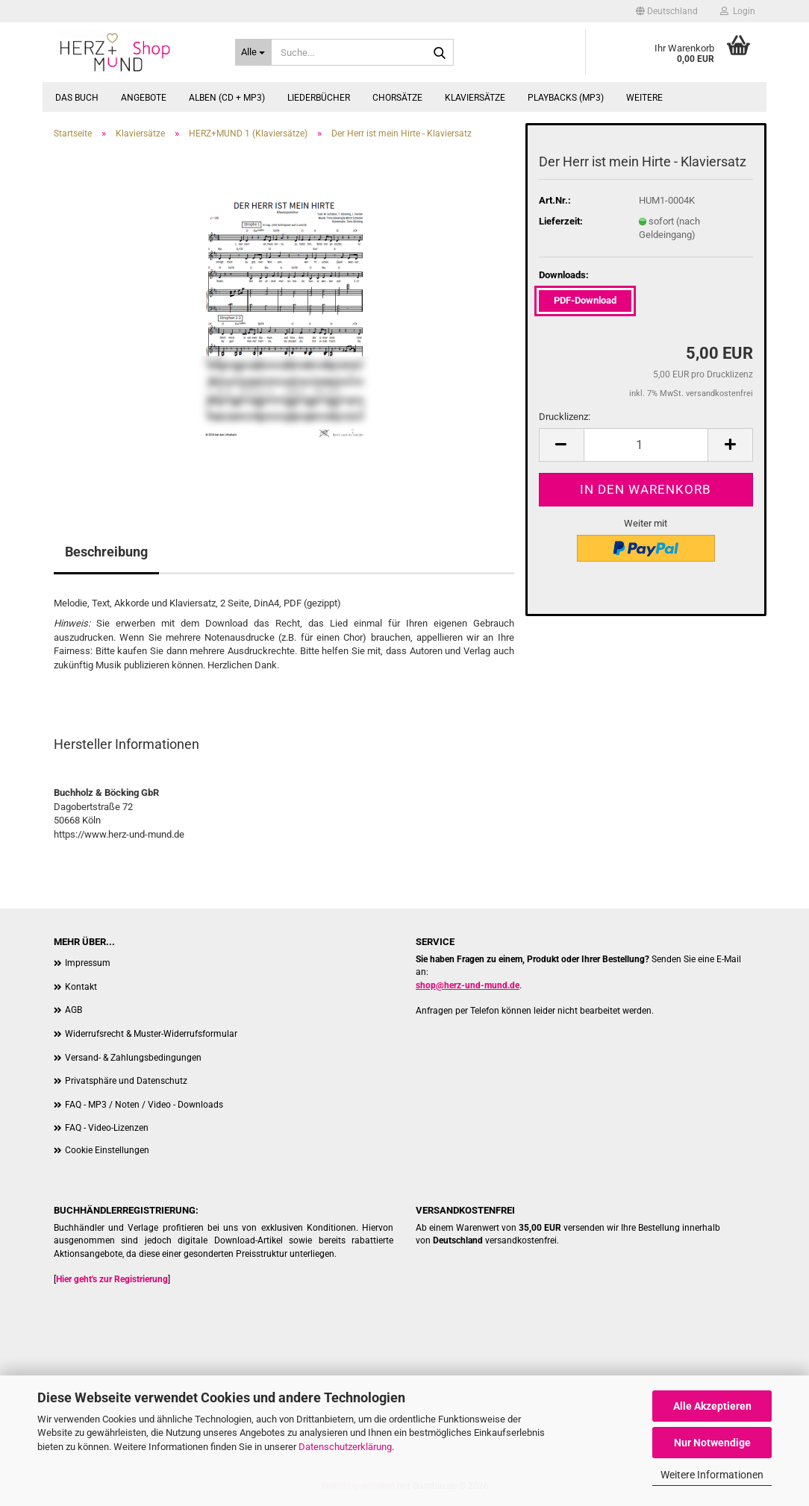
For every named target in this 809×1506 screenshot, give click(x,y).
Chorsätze (397, 97)
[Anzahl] (646, 445)
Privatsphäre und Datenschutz (126, 1081)
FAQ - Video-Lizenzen (107, 1128)
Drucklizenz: (564, 416)
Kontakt (81, 987)
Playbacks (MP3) (566, 97)
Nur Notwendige (712, 1443)
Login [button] (737, 11)
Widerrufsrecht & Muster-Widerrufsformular (151, 1034)
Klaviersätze (475, 97)
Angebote (143, 97)
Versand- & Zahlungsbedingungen (133, 1057)
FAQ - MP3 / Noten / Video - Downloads (144, 1104)
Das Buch (77, 97)
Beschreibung (106, 551)
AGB (73, 1010)
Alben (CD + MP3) (227, 97)
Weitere (644, 97)
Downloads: (564, 274)
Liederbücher (318, 97)
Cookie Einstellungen (107, 1150)
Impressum (87, 963)
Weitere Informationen (711, 1475)
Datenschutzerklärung (345, 1446)
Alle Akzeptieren (712, 1406)
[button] (667, 11)
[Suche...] (253, 52)
